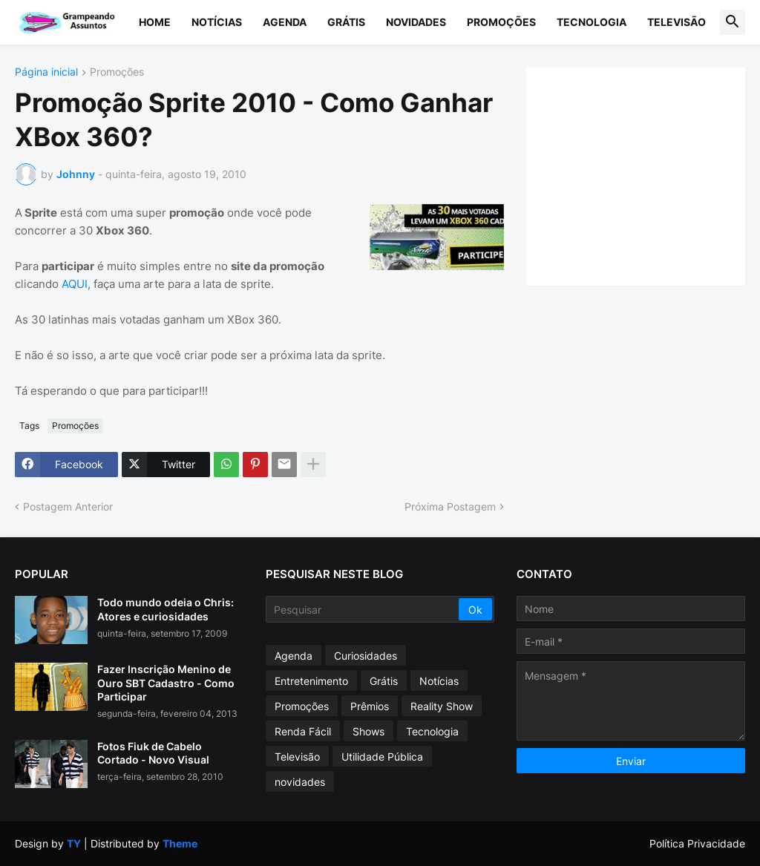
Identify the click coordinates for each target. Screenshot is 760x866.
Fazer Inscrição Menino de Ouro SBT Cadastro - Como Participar (166, 682)
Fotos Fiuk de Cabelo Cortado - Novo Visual (153, 753)
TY (74, 843)
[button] (732, 22)
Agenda (285, 22)
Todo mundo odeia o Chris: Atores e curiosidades (165, 609)
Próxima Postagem (450, 506)
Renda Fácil (303, 731)
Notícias (216, 22)
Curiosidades (365, 655)
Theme (180, 843)
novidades (300, 781)
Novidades (416, 22)
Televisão (676, 22)
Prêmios (369, 706)
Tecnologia (591, 22)
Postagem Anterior (68, 506)
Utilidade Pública (382, 756)
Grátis (346, 22)
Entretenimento (311, 681)
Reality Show (441, 706)
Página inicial (46, 72)
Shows (368, 731)
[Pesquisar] (363, 609)
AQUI (75, 284)
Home (155, 22)
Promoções (501, 22)
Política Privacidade (697, 843)
